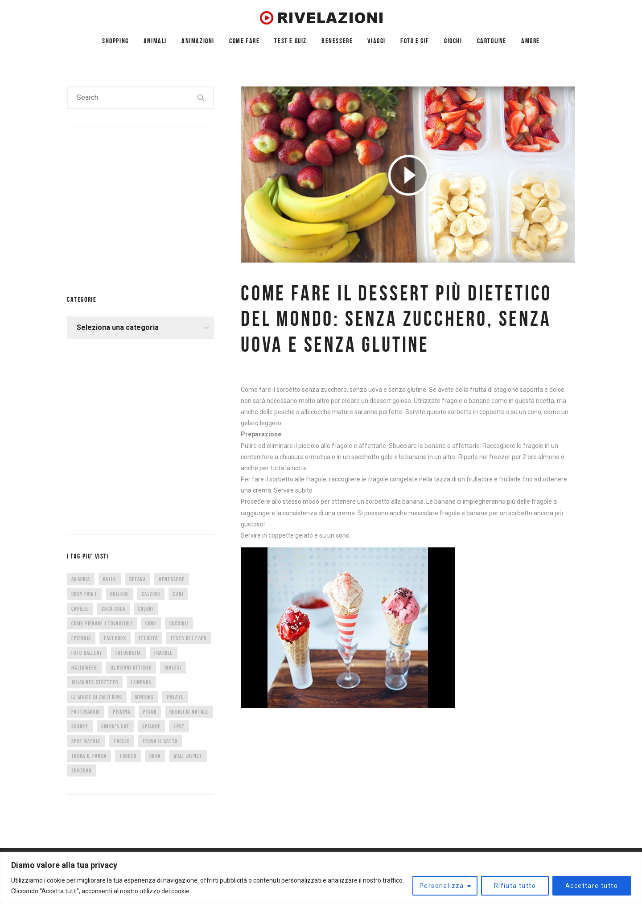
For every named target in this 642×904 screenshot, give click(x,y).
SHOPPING (115, 41)
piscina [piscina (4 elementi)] (121, 711)
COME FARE (244, 41)
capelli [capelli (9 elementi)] (80, 608)
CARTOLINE (491, 41)
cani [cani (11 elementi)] (178, 594)
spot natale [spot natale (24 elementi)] (86, 741)
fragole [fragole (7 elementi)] (163, 652)
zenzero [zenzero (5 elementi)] (81, 770)
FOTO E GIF (414, 41)
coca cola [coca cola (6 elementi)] (113, 608)
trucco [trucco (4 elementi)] (127, 755)
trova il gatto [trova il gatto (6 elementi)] (160, 741)
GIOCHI (453, 41)
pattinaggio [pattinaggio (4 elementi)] (85, 711)
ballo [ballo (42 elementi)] (109, 579)
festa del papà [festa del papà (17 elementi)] (188, 638)
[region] (321, 878)
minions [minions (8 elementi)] (144, 697)
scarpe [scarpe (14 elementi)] (79, 726)
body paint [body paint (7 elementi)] (84, 594)
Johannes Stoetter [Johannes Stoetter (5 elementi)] (94, 682)
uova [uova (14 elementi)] (154, 755)
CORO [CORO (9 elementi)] (150, 623)
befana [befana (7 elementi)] (137, 579)
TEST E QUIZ (290, 41)
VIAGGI (376, 41)
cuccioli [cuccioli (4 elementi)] (179, 623)
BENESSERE (337, 41)
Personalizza (442, 885)
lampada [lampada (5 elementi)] (141, 682)
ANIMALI (155, 41)
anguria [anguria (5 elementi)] (80, 579)
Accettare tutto (591, 885)
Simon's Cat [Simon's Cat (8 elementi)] (115, 726)
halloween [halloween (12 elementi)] (84, 667)
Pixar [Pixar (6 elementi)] (149, 711)
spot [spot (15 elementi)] (179, 726)
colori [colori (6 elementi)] (145, 608)
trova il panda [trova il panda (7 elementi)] (89, 755)
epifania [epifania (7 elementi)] (81, 638)
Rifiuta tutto (515, 885)
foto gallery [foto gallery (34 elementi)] (87, 652)
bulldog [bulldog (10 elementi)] (119, 594)
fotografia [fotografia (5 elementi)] (128, 652)
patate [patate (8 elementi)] (175, 697)
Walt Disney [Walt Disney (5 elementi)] (187, 755)
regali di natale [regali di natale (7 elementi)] (189, 711)
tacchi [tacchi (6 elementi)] (122, 741)
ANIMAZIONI (197, 41)
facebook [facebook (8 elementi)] (115, 638)
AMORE (530, 41)
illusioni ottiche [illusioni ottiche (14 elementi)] (131, 667)
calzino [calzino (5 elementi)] (151, 594)
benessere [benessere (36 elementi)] (172, 579)
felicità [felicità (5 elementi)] (148, 638)
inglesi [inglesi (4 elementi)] (173, 667)
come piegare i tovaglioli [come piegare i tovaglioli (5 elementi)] (101, 623)
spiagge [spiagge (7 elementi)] (151, 726)
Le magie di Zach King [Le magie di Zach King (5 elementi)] (96, 697)
